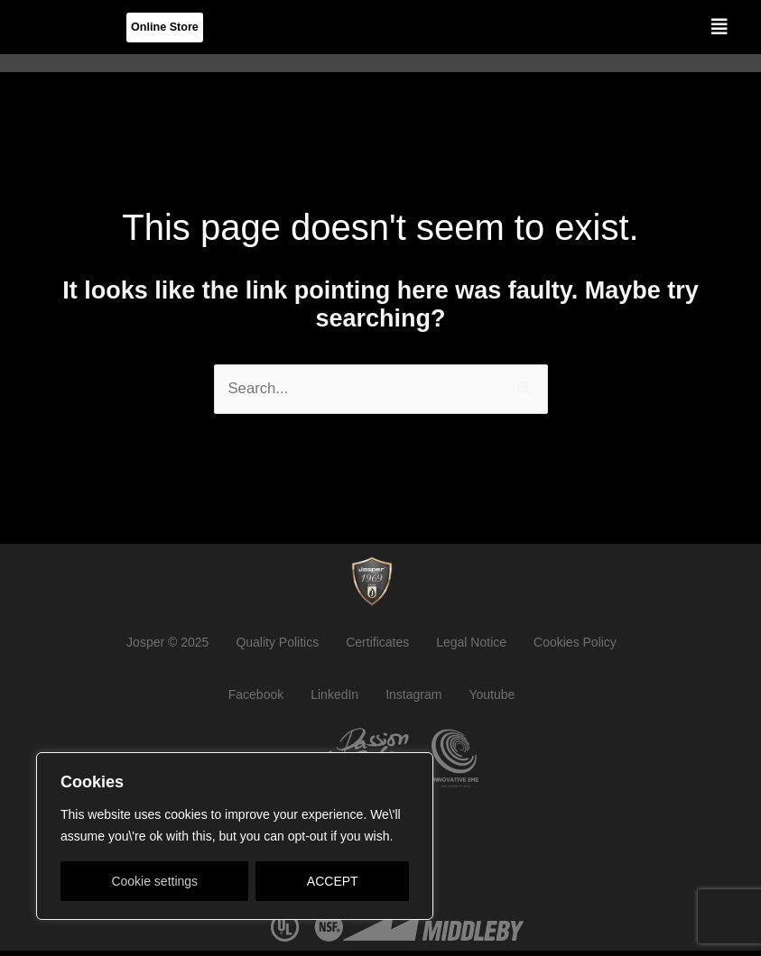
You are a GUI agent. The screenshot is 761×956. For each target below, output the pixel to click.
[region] (234, 836)
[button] (719, 27)
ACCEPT (332, 881)
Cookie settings (154, 881)
